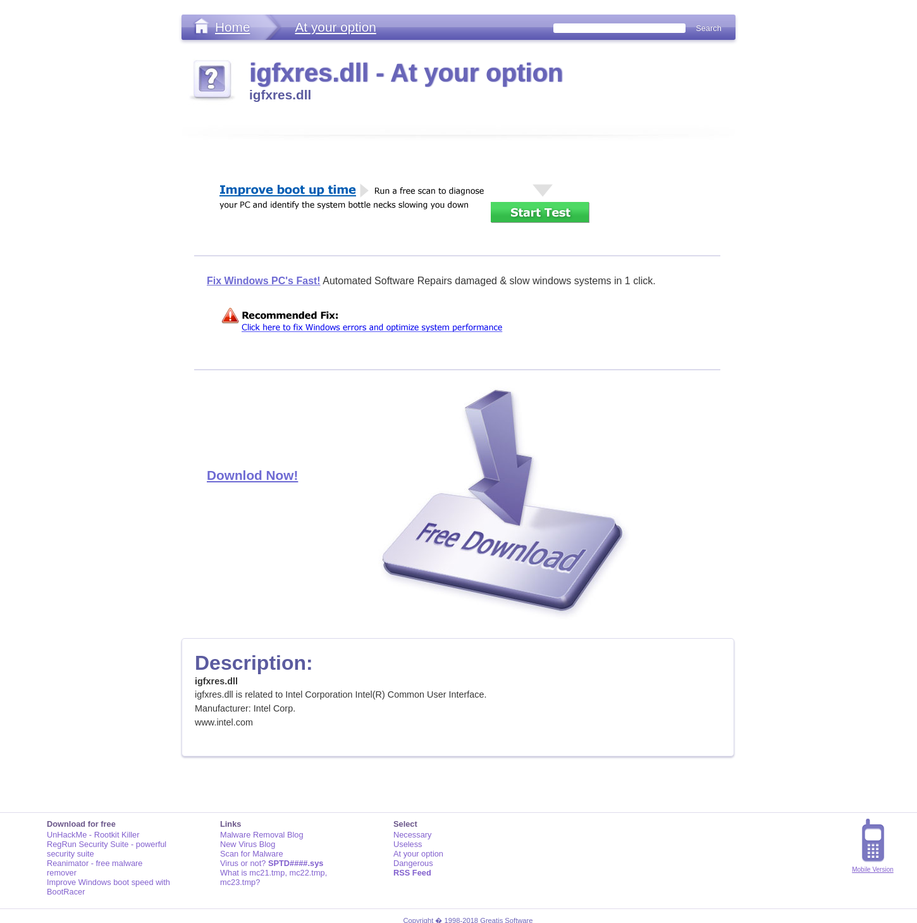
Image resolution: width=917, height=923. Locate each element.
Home (232, 27)
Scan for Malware (251, 853)
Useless (407, 844)
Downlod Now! (252, 475)
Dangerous (413, 863)
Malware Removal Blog (262, 834)
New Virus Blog (247, 844)
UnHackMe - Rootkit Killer (93, 834)
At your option (335, 27)
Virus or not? (271, 863)
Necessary (412, 834)
